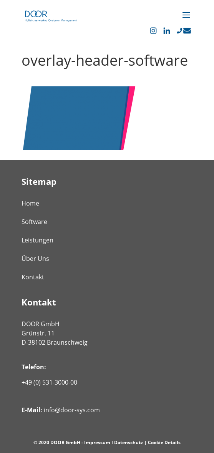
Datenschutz (128, 442)
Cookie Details (164, 442)
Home (30, 203)
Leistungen (37, 240)
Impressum (97, 442)
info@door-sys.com (72, 410)
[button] (186, 20)
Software (34, 221)
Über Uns (35, 258)
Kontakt (33, 277)
